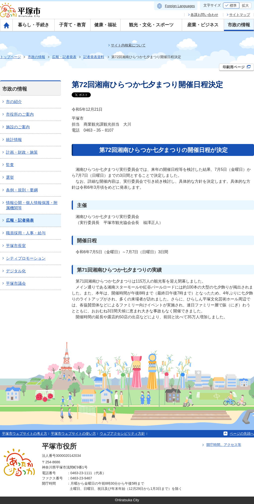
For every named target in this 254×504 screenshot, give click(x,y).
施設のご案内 (18, 127)
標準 (233, 5)
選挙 (10, 177)
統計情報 (14, 140)
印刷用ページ (237, 67)
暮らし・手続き (33, 24)
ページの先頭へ (242, 433)
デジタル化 (16, 271)
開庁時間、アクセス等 (223, 445)
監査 (10, 165)
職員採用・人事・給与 (26, 233)
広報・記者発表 (64, 57)
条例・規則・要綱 (22, 190)
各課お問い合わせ (204, 15)
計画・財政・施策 (22, 152)
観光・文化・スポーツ (151, 24)
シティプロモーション (26, 258)
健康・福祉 (105, 24)
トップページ (10, 57)
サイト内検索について (128, 45)
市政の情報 (239, 24)
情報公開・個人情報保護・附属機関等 (32, 205)
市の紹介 (14, 102)
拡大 (245, 5)
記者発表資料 (93, 57)
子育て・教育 (72, 24)
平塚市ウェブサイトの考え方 (24, 433)
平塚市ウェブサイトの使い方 (73, 433)
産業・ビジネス (203, 24)
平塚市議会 (16, 283)
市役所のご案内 (20, 114)
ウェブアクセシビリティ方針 (122, 433)
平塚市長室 (16, 246)
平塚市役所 (59, 446)
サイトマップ (239, 15)
